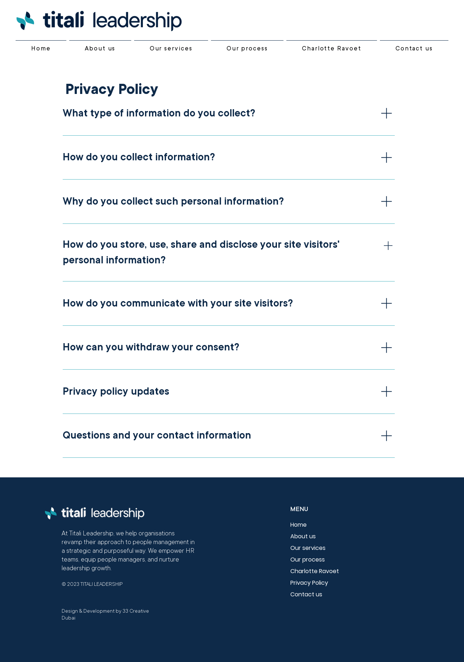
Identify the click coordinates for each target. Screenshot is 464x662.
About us (303, 536)
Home (298, 525)
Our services (308, 548)
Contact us (306, 594)
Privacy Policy (309, 583)
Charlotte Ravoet (314, 571)
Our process (307, 559)
